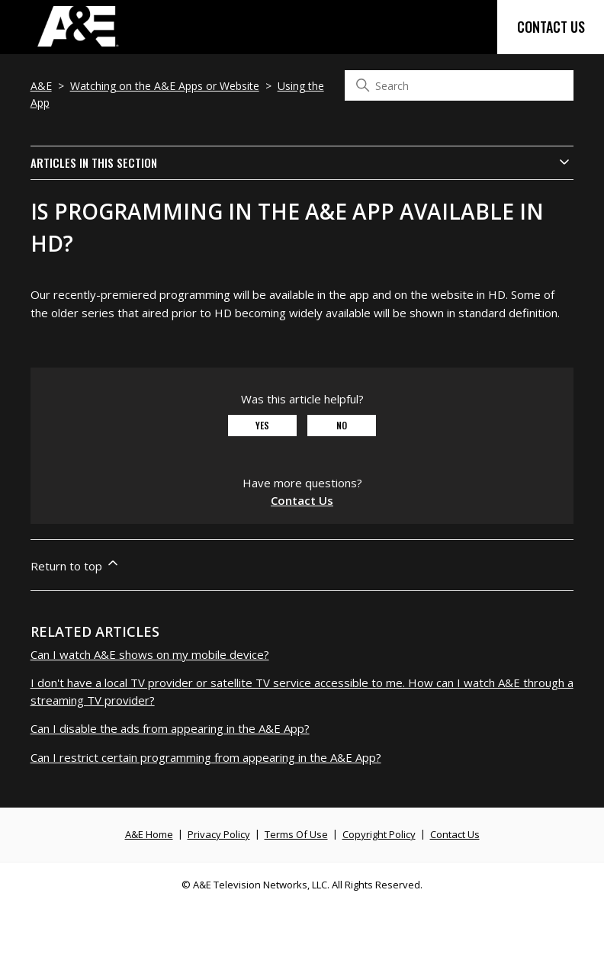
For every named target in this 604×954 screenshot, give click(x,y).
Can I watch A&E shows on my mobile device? (150, 654)
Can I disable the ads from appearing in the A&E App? (170, 728)
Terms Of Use (296, 834)
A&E (41, 86)
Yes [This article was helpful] (262, 425)
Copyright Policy (379, 834)
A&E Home (149, 834)
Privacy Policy (219, 834)
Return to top (75, 564)
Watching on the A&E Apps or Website (164, 86)
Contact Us (551, 27)
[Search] (459, 85)
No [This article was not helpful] (341, 425)
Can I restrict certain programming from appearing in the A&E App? (206, 757)
